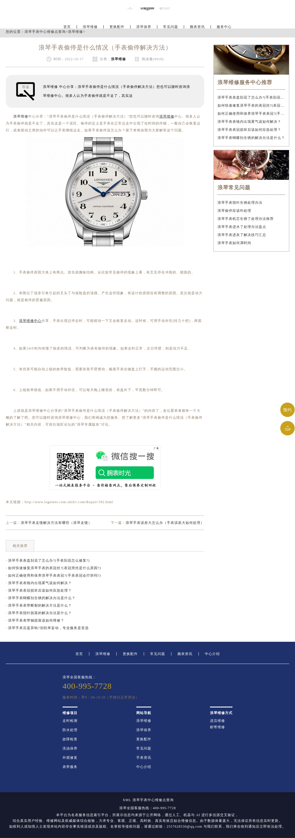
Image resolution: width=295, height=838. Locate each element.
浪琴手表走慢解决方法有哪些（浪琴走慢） (56, 523)
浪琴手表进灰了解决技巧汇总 (242, 235)
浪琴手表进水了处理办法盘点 (242, 227)
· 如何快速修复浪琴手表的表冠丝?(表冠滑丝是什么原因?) (53, 568)
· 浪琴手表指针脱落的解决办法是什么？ (39, 613)
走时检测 (70, 720)
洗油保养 (70, 748)
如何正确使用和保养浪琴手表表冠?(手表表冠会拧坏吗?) (251, 114)
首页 (67, 22)
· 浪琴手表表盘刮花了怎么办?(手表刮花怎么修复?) (48, 560)
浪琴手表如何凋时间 (234, 243)
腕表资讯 (197, 22)
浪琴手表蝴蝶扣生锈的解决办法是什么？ (251, 138)
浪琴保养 (143, 22)
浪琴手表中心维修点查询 (45, 31)
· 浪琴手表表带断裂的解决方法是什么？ (39, 605)
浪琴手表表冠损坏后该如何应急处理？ (249, 130)
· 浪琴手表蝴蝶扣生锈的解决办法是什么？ (40, 598)
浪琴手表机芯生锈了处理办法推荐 (246, 219)
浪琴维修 (90, 22)
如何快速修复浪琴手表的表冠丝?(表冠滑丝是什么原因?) (251, 105)
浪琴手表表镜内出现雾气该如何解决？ (249, 122)
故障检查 (70, 739)
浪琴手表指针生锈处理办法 (240, 203)
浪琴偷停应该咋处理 (234, 211)
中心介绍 (212, 654)
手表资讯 (143, 757)
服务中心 (224, 22)
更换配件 (116, 22)
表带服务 (70, 767)
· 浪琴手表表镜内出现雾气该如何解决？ (39, 583)
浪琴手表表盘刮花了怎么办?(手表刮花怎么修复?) (251, 97)
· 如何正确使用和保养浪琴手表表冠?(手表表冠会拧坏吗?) (53, 575)
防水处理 (70, 730)
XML (127, 800)
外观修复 (70, 757)
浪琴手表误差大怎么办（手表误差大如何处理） (165, 523)
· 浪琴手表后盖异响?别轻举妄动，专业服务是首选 (47, 628)
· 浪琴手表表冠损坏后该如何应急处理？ (39, 590)
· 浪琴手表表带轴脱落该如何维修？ (35, 620)
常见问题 (170, 22)
